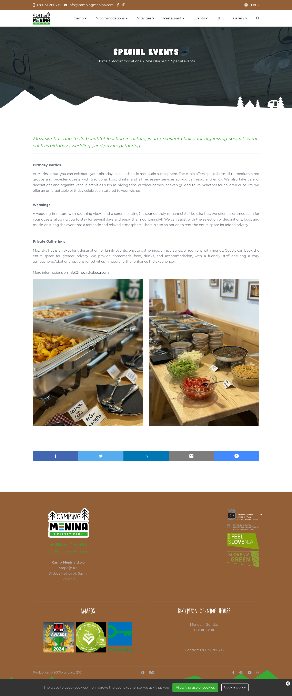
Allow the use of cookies (195, 687)
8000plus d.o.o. (64, 672)
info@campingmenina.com (68, 551)
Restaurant (173, 18)
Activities (145, 18)
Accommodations (111, 18)
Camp (80, 18)
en (253, 5)
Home (102, 61)
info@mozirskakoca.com (89, 273)
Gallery (240, 18)
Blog (220, 18)
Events (200, 18)
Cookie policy (235, 687)
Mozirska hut (156, 61)
